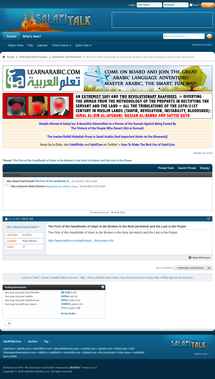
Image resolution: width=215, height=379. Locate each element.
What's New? (32, 36)
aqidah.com (23, 348)
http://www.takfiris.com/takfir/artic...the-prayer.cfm (81, 240)
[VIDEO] (65, 304)
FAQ (30, 45)
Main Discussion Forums (33, 57)
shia (132, 348)
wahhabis (138, 352)
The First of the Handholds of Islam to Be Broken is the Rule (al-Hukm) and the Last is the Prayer (72, 160)
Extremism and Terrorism (66, 57)
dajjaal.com (89, 352)
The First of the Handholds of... (53, 181)
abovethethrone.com (66, 348)
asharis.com (105, 348)
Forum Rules (68, 313)
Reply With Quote (199, 257)
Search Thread (187, 168)
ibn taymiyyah (107, 352)
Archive (32, 341)
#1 (208, 218)
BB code (65, 292)
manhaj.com (88, 348)
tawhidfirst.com (42, 348)
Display (204, 168)
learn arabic (10, 356)
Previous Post (98, 212)
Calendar (42, 45)
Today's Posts (15, 45)
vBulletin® (75, 367)
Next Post (119, 212)
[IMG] (64, 300)
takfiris (42, 352)
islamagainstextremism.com (19, 352)
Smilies (65, 296)
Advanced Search (202, 44)
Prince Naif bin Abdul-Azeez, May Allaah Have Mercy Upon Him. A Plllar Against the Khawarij (140, 277)
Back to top (200, 353)
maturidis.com (71, 352)
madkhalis (55, 352)
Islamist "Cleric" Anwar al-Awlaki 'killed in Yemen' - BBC (54, 277)
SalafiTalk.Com (12, 341)
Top (209, 267)
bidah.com (121, 348)
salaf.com (8, 348)
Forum (11, 36)
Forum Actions (60, 45)
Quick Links (82, 45)
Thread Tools (166, 168)
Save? (195, 4)
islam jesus (124, 352)
